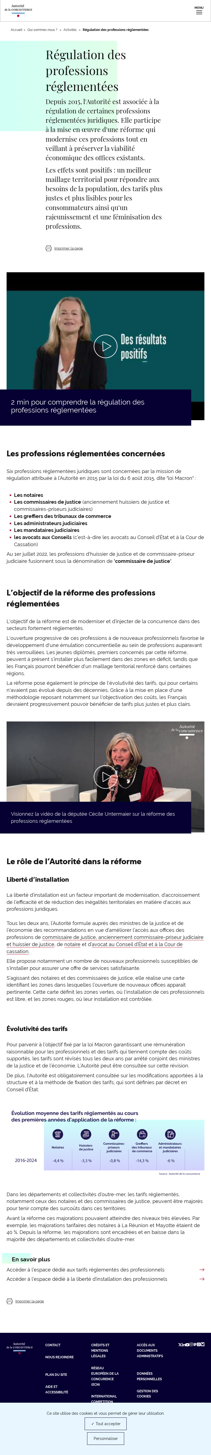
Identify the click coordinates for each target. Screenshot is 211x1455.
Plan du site (56, 1375)
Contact (52, 1345)
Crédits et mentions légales (100, 1350)
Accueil (16, 30)
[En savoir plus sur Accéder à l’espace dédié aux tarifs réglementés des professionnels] (105, 1269)
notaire (72, 944)
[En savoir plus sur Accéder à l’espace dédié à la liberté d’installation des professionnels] (105, 1279)
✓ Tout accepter (106, 1424)
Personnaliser (106, 1438)
